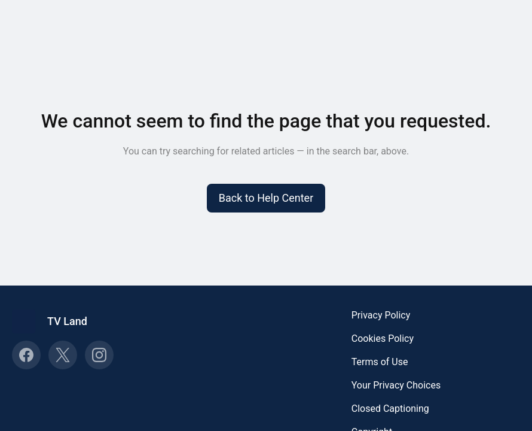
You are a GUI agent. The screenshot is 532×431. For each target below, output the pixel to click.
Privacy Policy (381, 315)
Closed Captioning (390, 408)
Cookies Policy (382, 338)
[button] (266, 198)
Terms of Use (379, 362)
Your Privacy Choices (396, 385)
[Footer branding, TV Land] (55, 321)
